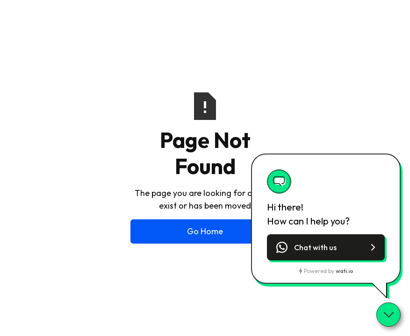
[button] (326, 247)
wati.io (344, 270)
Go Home (205, 231)
